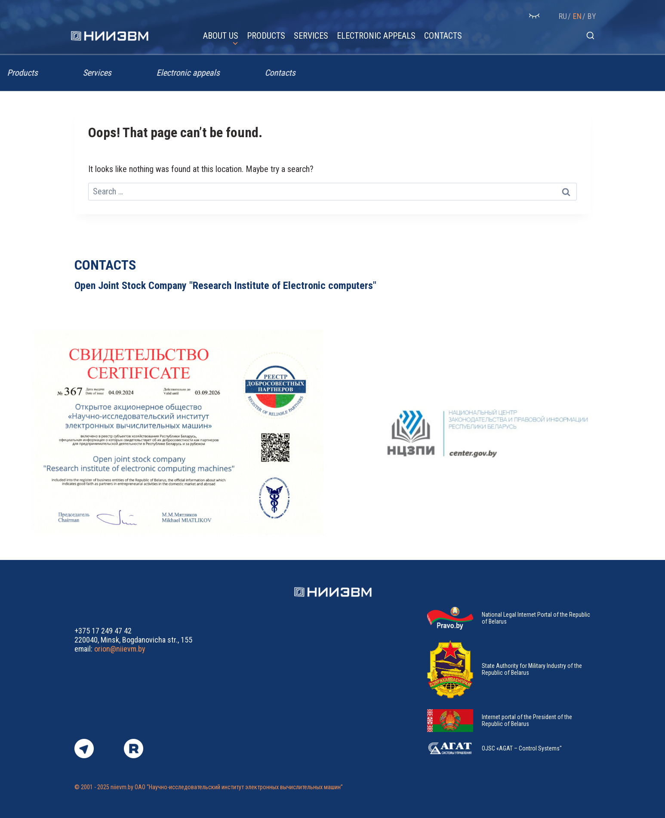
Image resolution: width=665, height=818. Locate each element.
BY (592, 16)
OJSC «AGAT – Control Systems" (522, 748)
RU (563, 16)
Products (266, 36)
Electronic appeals (376, 36)
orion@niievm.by (119, 648)
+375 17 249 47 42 (103, 630)
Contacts (443, 36)
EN (577, 16)
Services (311, 36)
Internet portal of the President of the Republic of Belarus (527, 720)
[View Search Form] (590, 36)
